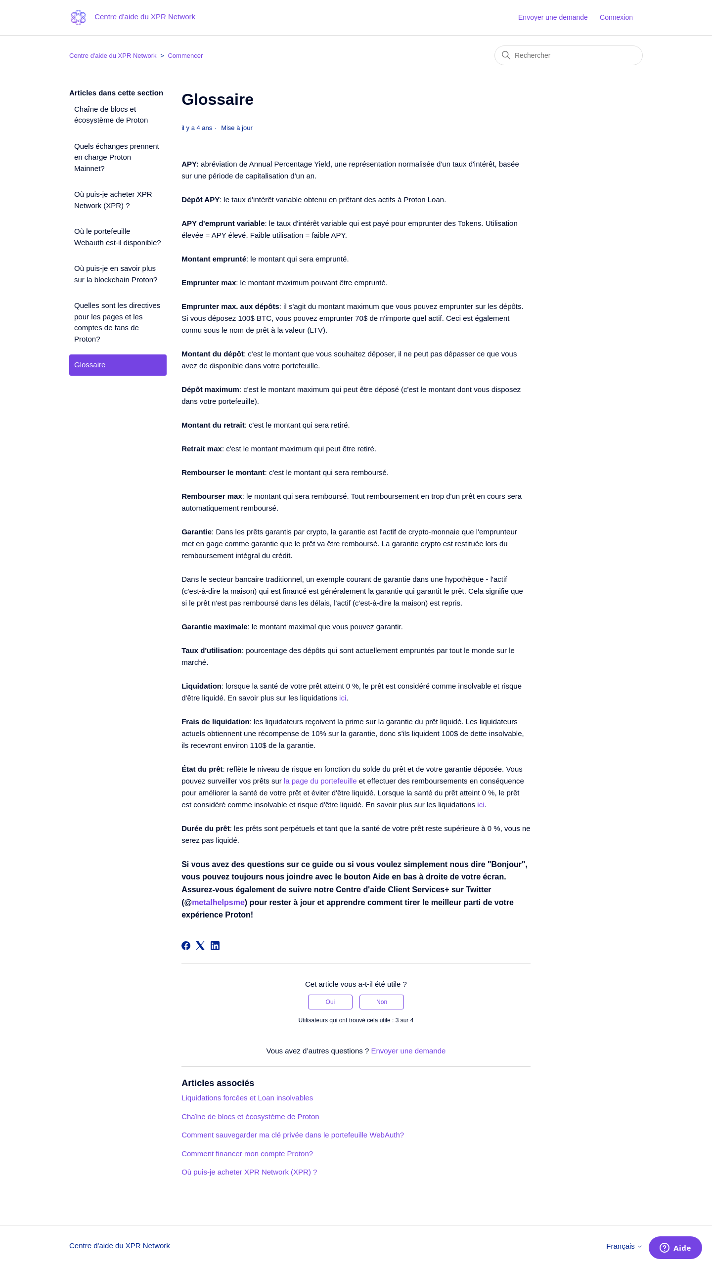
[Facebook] (185, 945)
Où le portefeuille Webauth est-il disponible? (117, 237)
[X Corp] (200, 945)
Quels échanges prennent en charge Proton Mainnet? (116, 157)
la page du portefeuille (320, 781)
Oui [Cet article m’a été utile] (330, 1002)
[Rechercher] (568, 55)
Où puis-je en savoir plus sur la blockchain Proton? (115, 274)
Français (624, 1246)
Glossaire (89, 364)
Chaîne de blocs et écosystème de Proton (111, 115)
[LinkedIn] (215, 945)
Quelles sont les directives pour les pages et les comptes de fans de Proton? (117, 322)
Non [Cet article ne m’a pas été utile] (381, 1002)
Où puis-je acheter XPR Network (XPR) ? (113, 200)
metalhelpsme (218, 902)
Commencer (185, 55)
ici (342, 698)
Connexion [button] (616, 17)
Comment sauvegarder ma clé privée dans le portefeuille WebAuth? (292, 1135)
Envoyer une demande (553, 17)
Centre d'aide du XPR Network (113, 55)
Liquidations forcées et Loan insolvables (247, 1097)
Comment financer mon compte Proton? (247, 1153)
